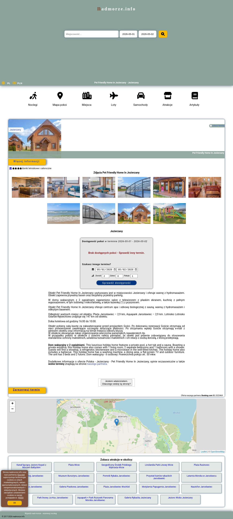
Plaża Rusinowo (201, 465)
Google (21, 475)
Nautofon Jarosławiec (201, 487)
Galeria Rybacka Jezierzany (138, 497)
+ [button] (12, 403)
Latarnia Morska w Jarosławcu (202, 476)
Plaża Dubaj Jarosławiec (31, 476)
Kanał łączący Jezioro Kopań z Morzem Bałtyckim (31, 466)
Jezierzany (15, 129)
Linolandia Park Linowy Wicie (159, 465)
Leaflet (204, 452)
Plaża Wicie (74, 465)
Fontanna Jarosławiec (31, 487)
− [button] (12, 409)
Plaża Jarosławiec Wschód (116, 487)
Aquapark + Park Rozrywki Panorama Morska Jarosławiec (95, 499)
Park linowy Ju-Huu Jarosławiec (52, 497)
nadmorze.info (116, 8)
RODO (20, 498)
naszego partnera (97, 363)
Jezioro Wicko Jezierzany (180, 497)
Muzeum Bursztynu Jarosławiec (73, 476)
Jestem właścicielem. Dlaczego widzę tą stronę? (116, 382)
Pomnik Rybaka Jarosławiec (116, 476)
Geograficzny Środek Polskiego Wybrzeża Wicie (116, 466)
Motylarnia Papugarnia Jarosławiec (159, 487)
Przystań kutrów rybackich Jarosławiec (159, 477)
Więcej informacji (26, 161)
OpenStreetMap (217, 452)
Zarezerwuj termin (26, 389)
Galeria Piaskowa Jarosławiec (73, 487)
